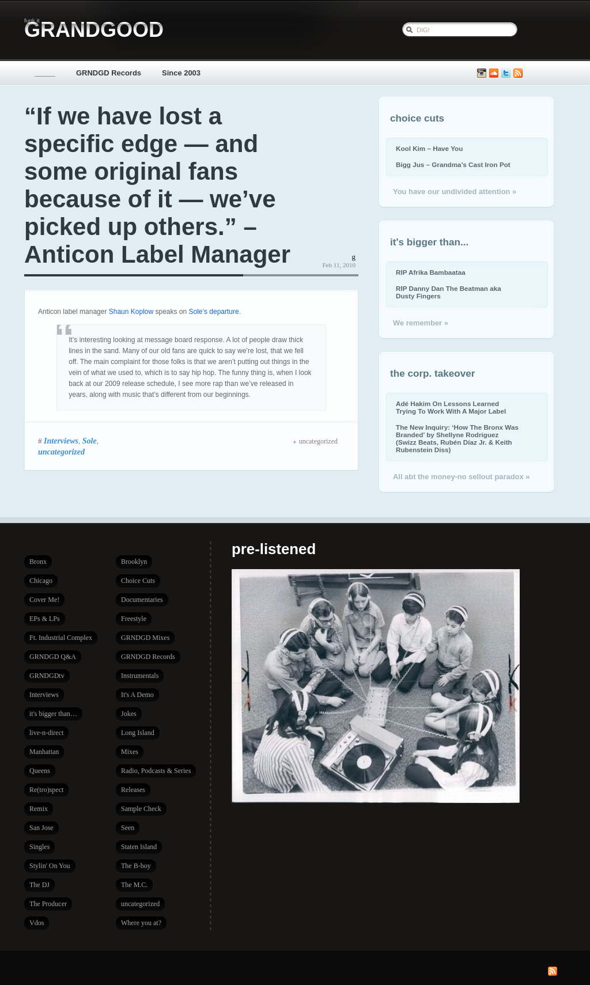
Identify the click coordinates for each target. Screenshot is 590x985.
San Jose (41, 828)
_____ (45, 73)
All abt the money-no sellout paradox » (461, 476)
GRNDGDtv (47, 676)
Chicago (40, 581)
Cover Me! (44, 600)
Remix (38, 809)
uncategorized (61, 451)
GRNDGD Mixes (145, 638)
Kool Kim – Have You (429, 148)
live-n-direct (46, 733)
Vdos (36, 923)
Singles (39, 847)
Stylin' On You (49, 866)
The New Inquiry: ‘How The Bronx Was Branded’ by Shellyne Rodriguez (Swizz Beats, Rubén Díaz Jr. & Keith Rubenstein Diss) (457, 438)
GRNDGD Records (108, 73)
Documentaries (142, 600)
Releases (133, 790)
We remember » (420, 323)
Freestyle (133, 619)
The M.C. (134, 885)
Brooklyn (134, 562)
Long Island (137, 733)
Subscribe (518, 73)
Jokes (129, 714)
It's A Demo (137, 695)
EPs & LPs (44, 619)
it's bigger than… (53, 714)
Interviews (61, 440)
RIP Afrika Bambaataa (431, 272)
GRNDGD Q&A (52, 657)
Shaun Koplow (131, 312)
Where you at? (141, 923)
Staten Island (139, 847)
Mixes (129, 752)
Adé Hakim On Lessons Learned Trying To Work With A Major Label (451, 407)
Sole (89, 440)
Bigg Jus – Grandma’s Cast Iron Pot (453, 164)
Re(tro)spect (46, 790)
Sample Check (141, 809)
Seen (127, 828)
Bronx (38, 562)
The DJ (39, 885)
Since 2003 (181, 73)
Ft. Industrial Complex (60, 638)
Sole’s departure (214, 312)
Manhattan (44, 752)
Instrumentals (139, 676)
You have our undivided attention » (454, 191)
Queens (39, 771)
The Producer (48, 904)
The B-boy (136, 866)
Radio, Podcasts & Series (156, 771)
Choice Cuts (138, 581)
